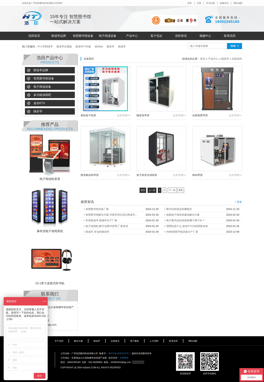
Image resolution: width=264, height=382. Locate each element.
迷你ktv (99, 46)
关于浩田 (59, 341)
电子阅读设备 (107, 35)
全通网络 (124, 358)
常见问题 (210, 3)
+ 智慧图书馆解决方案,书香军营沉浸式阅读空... (110, 214)
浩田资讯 (181, 35)
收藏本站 (224, 3)
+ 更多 (238, 201)
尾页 (181, 190)
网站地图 (238, 3)
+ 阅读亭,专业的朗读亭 (96, 231)
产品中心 (132, 35)
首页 (202, 58)
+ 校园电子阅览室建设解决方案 (182, 214)
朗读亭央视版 (64, 46)
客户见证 (156, 35)
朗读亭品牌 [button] (37, 70)
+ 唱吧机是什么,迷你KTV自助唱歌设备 (186, 226)
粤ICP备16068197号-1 (120, 353)
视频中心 (205, 35)
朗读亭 (122, 46)
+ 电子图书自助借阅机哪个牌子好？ (184, 220)
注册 (199, 3)
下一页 (172, 190)
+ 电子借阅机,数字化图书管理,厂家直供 (105, 226)
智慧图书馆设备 (83, 35)
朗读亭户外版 (83, 46)
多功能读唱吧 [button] (39, 95)
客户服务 (134, 341)
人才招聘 (154, 341)
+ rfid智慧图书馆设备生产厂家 (181, 231)
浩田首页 (34, 35)
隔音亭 (110, 46)
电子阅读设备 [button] (39, 87)
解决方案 (78, 341)
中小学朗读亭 (45, 46)
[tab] (50, 70)
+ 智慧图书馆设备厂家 (96, 209)
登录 (189, 3)
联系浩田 (230, 35)
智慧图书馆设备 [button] (40, 78)
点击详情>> (123, 115)
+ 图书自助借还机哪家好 (178, 209)
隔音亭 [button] (34, 111)
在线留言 (115, 341)
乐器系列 (237, 58)
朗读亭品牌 (58, 35)
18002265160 (227, 22)
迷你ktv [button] (36, 103)
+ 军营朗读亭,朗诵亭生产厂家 (100, 220)
